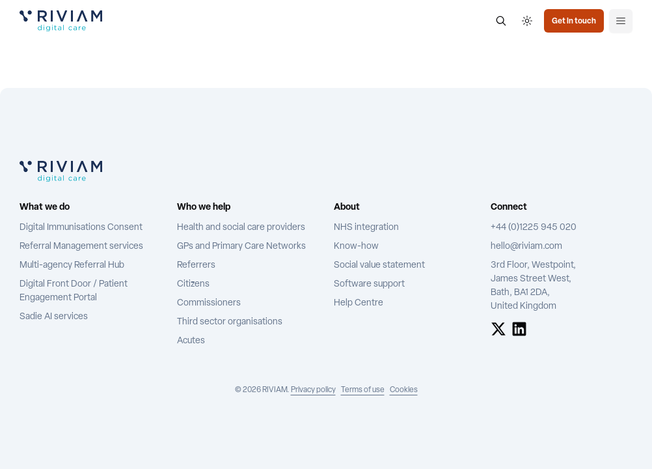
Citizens (193, 284)
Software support (369, 284)
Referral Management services (81, 246)
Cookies (404, 390)
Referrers (196, 265)
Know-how (356, 246)
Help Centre (358, 303)
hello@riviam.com (526, 246)
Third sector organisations (229, 322)
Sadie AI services (54, 317)
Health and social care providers (241, 228)
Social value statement (379, 265)
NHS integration (366, 228)
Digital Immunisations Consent (81, 228)
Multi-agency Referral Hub (72, 265)
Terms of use (363, 390)
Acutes (191, 341)
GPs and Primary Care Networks (241, 246)
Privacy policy (313, 390)
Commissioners (209, 303)
